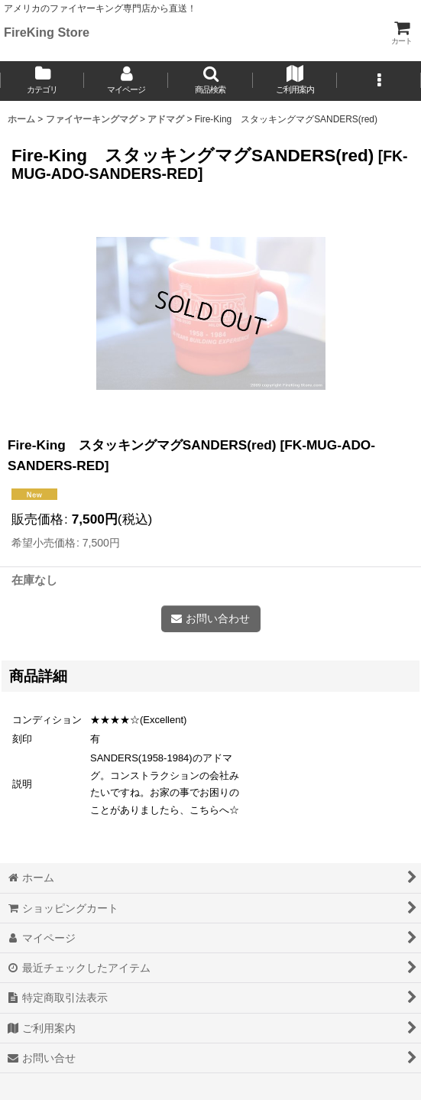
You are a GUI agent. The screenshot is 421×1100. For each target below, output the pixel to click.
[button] (210, 81)
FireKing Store (46, 32)
